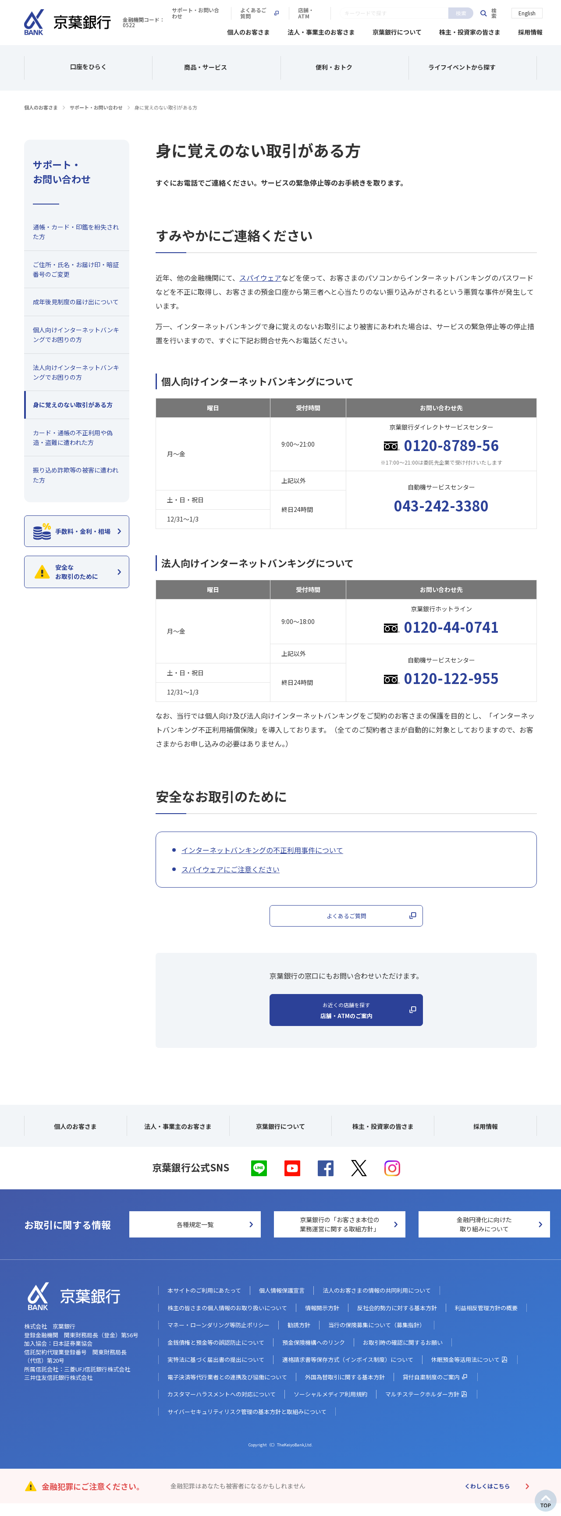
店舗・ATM (446, 13)
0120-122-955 (451, 676)
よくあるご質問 (392, 13)
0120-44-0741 (451, 625)
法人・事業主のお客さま (321, 30)
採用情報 (530, 30)
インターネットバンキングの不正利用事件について (262, 848)
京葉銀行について (397, 30)
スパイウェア (260, 276)
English (527, 12)
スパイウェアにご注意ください (230, 868)
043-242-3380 (441, 504)
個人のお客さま (248, 30)
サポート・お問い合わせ (322, 13)
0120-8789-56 (451, 444)
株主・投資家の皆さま (470, 30)
